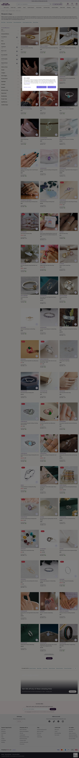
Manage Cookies (27, 87)
